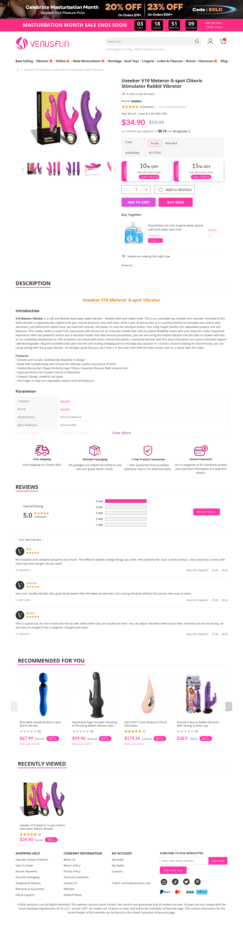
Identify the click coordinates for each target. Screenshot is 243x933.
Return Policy (72, 865)
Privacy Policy (72, 871)
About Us (69, 859)
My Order (118, 859)
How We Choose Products (32, 859)
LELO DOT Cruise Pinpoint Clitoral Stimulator (145, 723)
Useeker (136, 101)
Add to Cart (139, 202)
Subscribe (218, 860)
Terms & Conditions (76, 877)
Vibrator (65, 401)
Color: (129, 142)
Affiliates (69, 889)
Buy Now (175, 202)
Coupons (117, 871)
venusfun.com (35, 904)
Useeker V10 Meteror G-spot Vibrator (121, 300)
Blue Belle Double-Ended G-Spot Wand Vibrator (40, 723)
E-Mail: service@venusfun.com (131, 883)
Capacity (153, 235)
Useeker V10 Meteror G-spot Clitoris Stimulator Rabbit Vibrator (42, 826)
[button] (228, 706)
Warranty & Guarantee (30, 889)
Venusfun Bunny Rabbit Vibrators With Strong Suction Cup (198, 723)
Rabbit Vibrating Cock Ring (149, 49)
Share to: (127, 265)
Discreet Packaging (27, 877)
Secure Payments (26, 871)
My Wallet (118, 865)
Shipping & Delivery (28, 883)
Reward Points (73, 895)
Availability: (132, 152)
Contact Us (70, 883)
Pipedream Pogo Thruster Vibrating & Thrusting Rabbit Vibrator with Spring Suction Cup (94, 725)
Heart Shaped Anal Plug (119, 49)
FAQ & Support (25, 895)
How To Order (24, 865)
